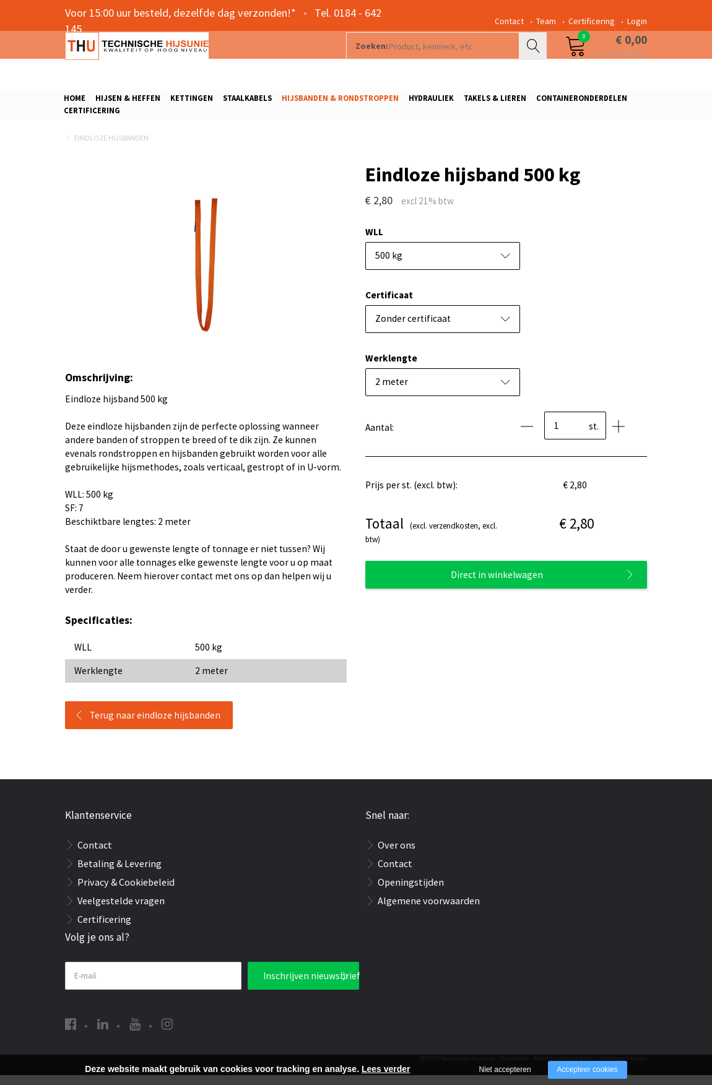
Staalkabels (247, 102)
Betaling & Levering (119, 873)
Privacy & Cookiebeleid (126, 892)
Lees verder (386, 1069)
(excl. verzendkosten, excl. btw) (431, 539)
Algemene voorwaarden (429, 910)
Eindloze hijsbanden (111, 147)
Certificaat (389, 305)
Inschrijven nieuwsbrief (311, 986)
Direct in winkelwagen (497, 584)
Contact (509, 21)
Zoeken (534, 59)
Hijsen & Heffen (127, 102)
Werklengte (391, 368)
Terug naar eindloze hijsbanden (155, 725)
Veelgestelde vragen (121, 910)
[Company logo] (198, 59)
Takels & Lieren (495, 102)
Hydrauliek (431, 102)
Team (546, 21)
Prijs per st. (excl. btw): (411, 495)
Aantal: (379, 437)
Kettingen (191, 102)
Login (637, 21)
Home (74, 102)
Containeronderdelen (581, 102)
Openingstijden (411, 892)
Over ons (396, 855)
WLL (374, 242)
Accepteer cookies (587, 1069)
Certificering (591, 21)
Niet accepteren (505, 1069)
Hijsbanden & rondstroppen (340, 102)
